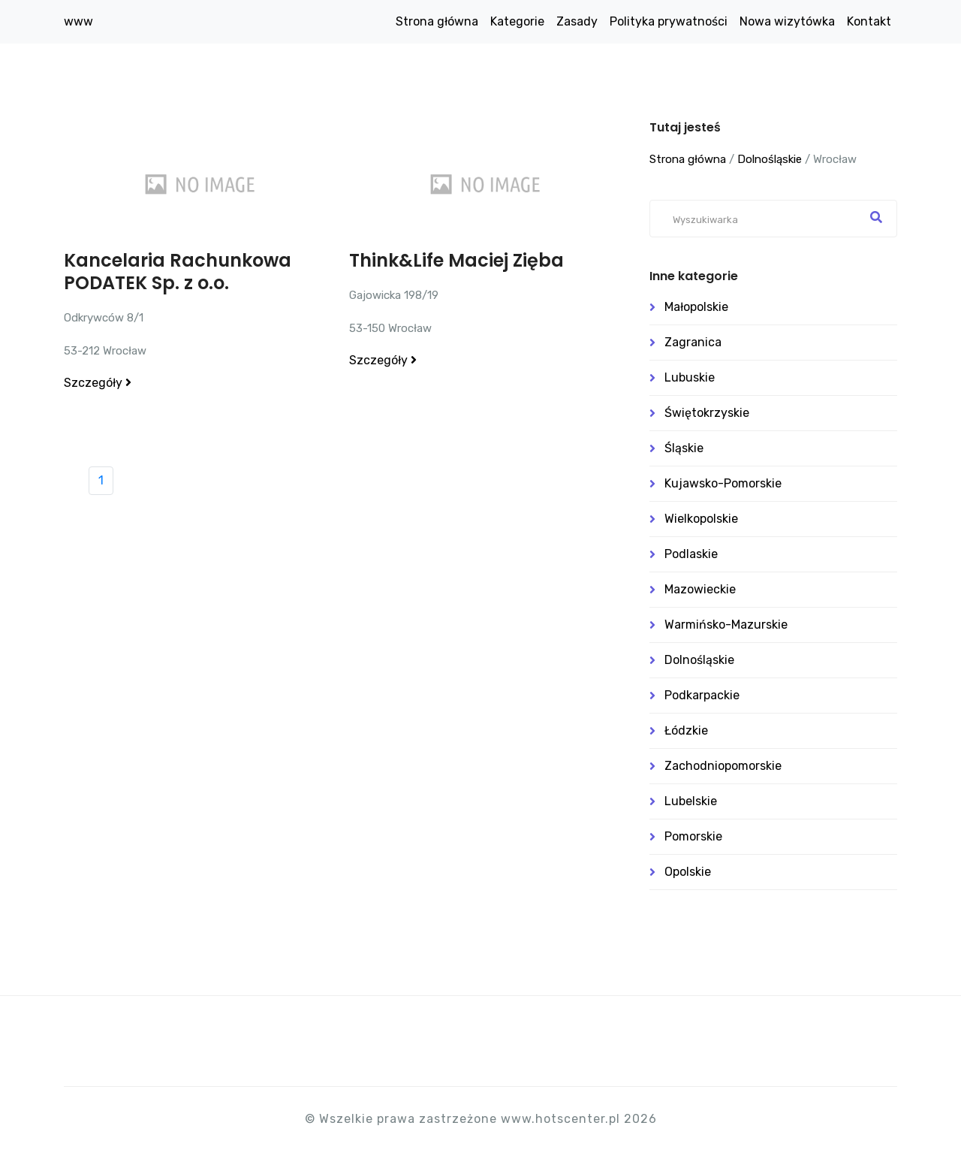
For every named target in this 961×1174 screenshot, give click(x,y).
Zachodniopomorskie (723, 766)
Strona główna (437, 21)
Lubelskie (690, 801)
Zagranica (693, 342)
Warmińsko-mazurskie (726, 624)
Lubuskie (689, 377)
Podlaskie (691, 554)
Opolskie (687, 872)
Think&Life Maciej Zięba (456, 260)
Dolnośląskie (769, 159)
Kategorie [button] (517, 21)
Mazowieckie (700, 589)
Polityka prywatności (669, 21)
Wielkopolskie (701, 519)
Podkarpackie (702, 695)
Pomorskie (693, 836)
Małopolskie (696, 307)
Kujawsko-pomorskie (723, 483)
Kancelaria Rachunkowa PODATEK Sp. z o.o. (177, 271)
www (78, 21)
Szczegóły (97, 383)
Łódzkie (686, 730)
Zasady (577, 21)
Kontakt (869, 21)
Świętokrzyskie (706, 413)
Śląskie (683, 448)
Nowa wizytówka (787, 21)
